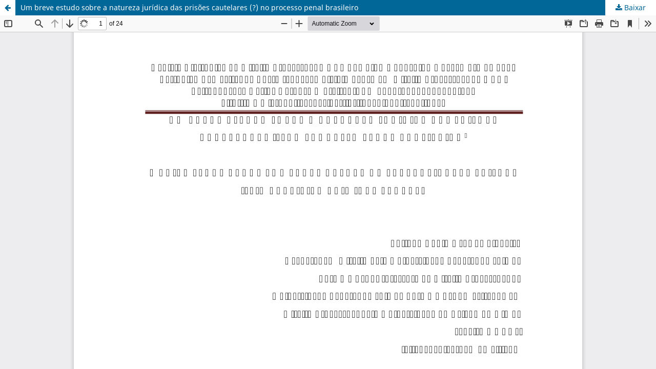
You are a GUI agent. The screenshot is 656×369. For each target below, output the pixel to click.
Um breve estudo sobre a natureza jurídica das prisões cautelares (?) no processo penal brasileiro (189, 7)
